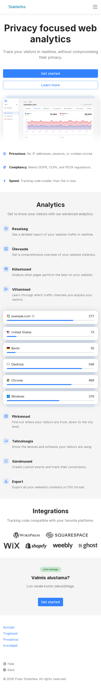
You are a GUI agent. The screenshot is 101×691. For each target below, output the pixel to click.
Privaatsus (10, 639)
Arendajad (10, 645)
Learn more (50, 85)
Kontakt (9, 627)
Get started (50, 73)
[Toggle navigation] (95, 7)
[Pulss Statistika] (17, 7)
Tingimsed (10, 633)
